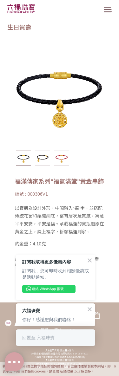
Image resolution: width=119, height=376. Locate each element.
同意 (16, 371)
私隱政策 (66, 371)
